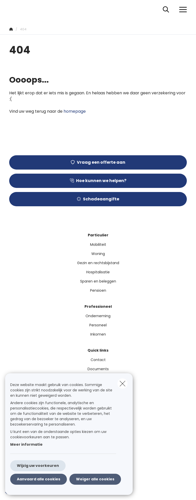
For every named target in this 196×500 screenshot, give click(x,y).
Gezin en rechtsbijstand (98, 262)
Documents (98, 368)
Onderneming (98, 315)
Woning (98, 253)
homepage (75, 111)
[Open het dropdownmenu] (182, 10)
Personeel (98, 325)
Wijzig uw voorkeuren (38, 465)
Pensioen (98, 290)
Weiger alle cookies (95, 479)
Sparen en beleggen (98, 281)
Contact (98, 359)
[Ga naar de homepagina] (12, 9)
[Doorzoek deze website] (165, 10)
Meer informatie (26, 444)
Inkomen (98, 334)
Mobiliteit (98, 244)
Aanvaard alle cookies (38, 479)
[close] (122, 383)
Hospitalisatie (98, 272)
